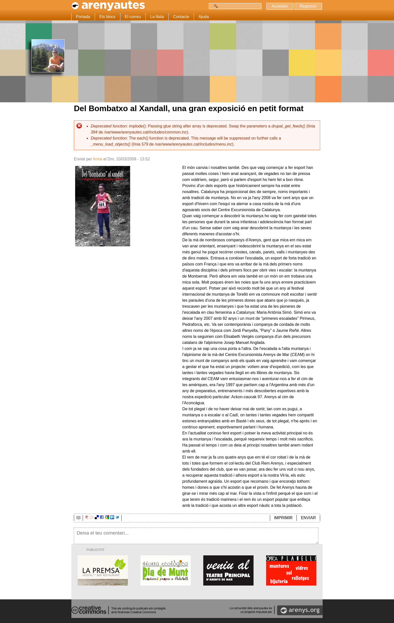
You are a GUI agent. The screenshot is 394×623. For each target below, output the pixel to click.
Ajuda (204, 17)
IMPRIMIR (283, 518)
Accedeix (280, 6)
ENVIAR (308, 518)
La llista (157, 17)
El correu (133, 17)
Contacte (181, 17)
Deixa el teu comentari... (196, 535)
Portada (83, 17)
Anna (97, 159)
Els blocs (108, 17)
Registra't (308, 6)
